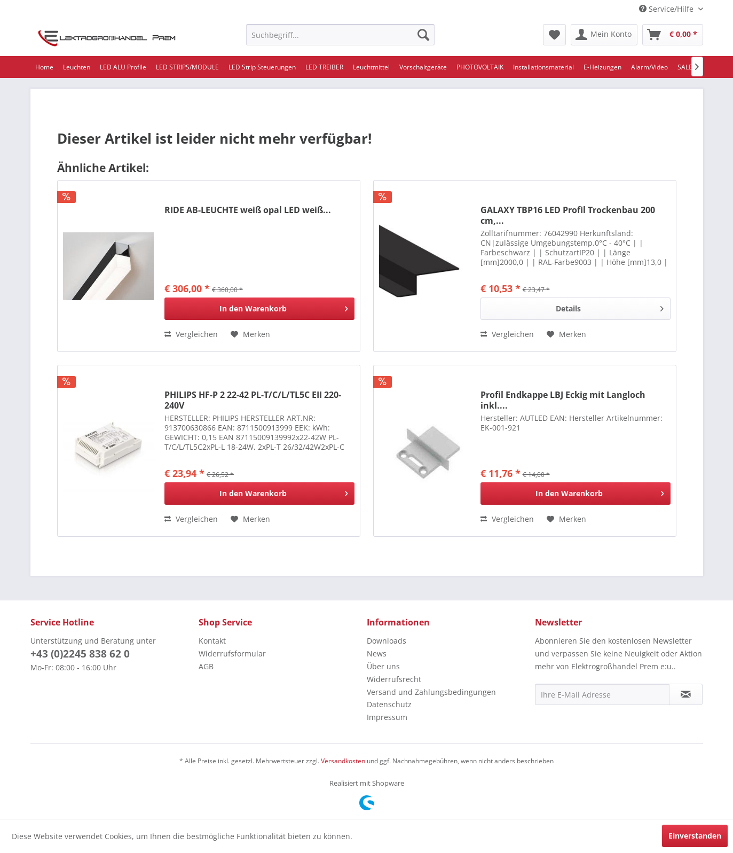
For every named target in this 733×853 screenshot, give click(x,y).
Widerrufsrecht (394, 679)
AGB (206, 666)
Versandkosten (343, 760)
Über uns (383, 666)
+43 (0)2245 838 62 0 (80, 654)
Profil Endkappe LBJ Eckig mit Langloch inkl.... (562, 400)
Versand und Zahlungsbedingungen (431, 692)
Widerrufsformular (232, 653)
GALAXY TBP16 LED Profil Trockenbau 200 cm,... (567, 215)
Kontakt (212, 641)
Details (609, 307)
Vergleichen (191, 334)
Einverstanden (694, 836)
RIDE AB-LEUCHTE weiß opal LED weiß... (247, 210)
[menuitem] (340, 34)
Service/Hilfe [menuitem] (667, 9)
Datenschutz (389, 704)
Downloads (386, 641)
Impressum (387, 717)
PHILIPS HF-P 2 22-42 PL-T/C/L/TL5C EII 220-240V (252, 400)
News (377, 653)
